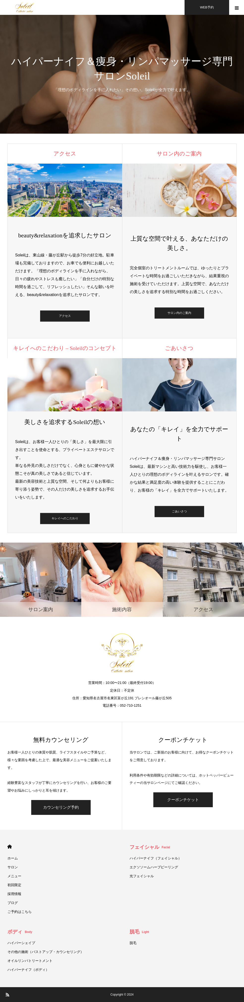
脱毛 (139, 931)
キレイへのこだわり (65, 518)
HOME (9, 847)
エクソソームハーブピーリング (154, 867)
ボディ (19, 931)
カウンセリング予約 (61, 807)
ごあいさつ (179, 511)
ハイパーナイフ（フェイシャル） (156, 858)
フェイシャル (150, 847)
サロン (12, 867)
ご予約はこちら (19, 912)
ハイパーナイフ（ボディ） (28, 970)
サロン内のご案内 (179, 313)
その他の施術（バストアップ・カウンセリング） (45, 952)
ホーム (12, 858)
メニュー (14, 876)
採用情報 (14, 894)
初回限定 (14, 885)
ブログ (12, 903)
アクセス (65, 316)
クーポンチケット (183, 800)
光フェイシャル (143, 876)
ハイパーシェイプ (21, 943)
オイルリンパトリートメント (30, 961)
